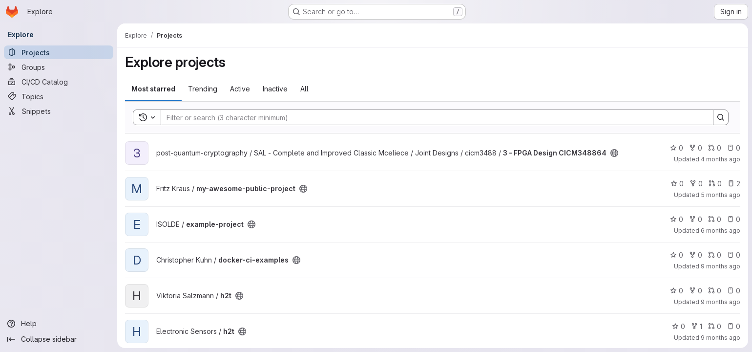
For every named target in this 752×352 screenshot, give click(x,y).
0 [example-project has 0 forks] (695, 219)
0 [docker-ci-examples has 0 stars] (676, 255)
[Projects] (58, 52)
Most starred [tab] (153, 89)
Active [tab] (240, 89)
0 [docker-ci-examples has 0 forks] (695, 255)
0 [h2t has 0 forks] (695, 290)
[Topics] (58, 96)
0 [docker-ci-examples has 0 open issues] (733, 255)
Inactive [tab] (275, 89)
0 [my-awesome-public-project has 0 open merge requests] (715, 183)
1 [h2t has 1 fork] (696, 326)
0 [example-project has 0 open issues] (733, 219)
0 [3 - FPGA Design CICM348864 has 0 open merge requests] (714, 148)
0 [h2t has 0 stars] (676, 290)
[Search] (432, 117)
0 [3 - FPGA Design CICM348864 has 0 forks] (695, 148)
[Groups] (58, 67)
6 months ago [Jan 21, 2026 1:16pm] (720, 230)
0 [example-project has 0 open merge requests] (714, 219)
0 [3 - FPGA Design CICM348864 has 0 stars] (676, 148)
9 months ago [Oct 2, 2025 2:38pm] (720, 266)
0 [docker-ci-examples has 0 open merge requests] (714, 255)
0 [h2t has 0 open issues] (733, 290)
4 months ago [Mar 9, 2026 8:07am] (720, 159)
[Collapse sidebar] (58, 339)
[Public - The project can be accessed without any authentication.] (614, 153)
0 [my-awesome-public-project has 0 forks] (696, 183)
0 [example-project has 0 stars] (676, 219)
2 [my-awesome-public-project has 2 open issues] (734, 183)
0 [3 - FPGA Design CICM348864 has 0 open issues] (733, 148)
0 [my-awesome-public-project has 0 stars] (677, 183)
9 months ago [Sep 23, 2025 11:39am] (720, 337)
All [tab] (304, 89)
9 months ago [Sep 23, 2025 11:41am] (720, 302)
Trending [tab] (202, 89)
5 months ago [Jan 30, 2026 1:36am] (720, 194)
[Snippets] (58, 111)
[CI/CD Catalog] (58, 81)
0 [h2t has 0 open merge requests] (714, 290)
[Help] (58, 323)
